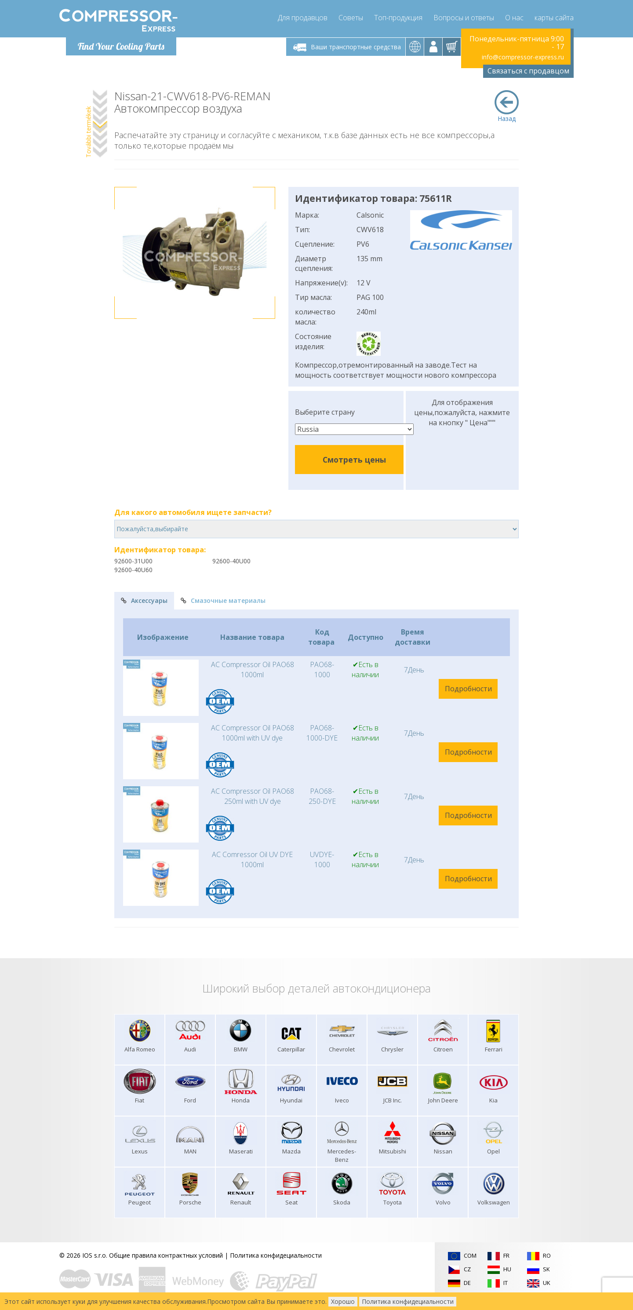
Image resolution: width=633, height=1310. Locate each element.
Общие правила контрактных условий (166, 1255)
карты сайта (554, 17)
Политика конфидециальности (276, 1255)
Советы (350, 17)
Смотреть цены (354, 459)
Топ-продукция (398, 17)
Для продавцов (302, 17)
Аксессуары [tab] (144, 600)
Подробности (468, 688)
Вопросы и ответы (463, 17)
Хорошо (343, 1301)
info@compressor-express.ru (523, 57)
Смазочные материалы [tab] (223, 600)
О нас (514, 17)
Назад (507, 106)
